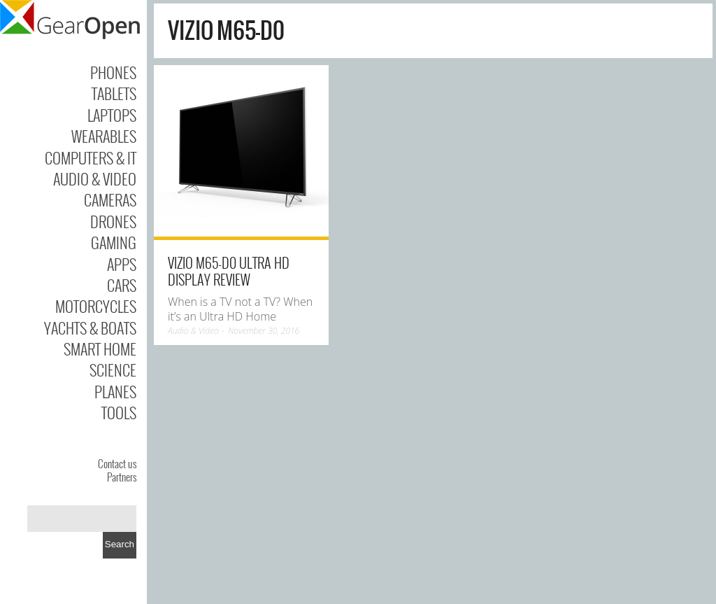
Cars (121, 285)
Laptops (111, 115)
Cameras (110, 199)
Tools (118, 412)
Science (113, 369)
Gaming (113, 242)
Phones (113, 72)
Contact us (117, 463)
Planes (115, 391)
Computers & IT (90, 157)
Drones (113, 221)
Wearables (103, 136)
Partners (121, 476)
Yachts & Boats (90, 327)
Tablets (114, 93)
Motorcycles (95, 306)
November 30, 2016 (263, 331)
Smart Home (100, 348)
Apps (121, 264)
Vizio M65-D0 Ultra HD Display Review (228, 271)
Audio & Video (94, 178)
